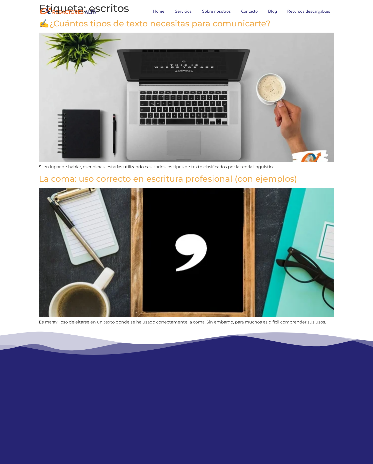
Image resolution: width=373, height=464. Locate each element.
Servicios (183, 11)
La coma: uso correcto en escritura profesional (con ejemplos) (168, 179)
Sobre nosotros (216, 11)
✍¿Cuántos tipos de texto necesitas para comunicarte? (155, 23)
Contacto (249, 11)
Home (158, 11)
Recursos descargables (308, 11)
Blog (272, 11)
